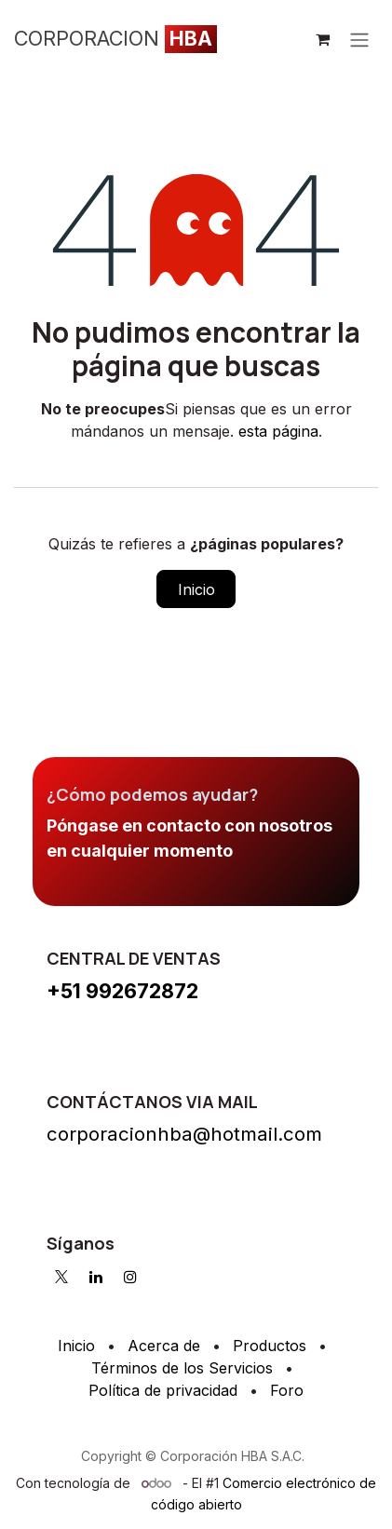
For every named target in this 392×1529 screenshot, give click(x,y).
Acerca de (164, 1345)
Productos (269, 1345)
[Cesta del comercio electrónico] (322, 39)
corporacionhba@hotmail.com (184, 1133)
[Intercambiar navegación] (359, 39)
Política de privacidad (162, 1390)
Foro (287, 1390)
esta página (278, 431)
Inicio (196, 589)
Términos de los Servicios (182, 1368)
